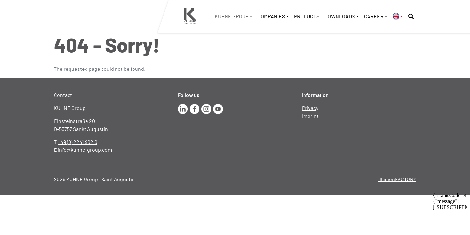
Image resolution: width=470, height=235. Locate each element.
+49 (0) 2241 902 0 (77, 142)
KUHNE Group (231, 16)
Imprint (310, 116)
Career (374, 16)
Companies (271, 16)
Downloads (339, 16)
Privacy (310, 108)
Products (306, 16)
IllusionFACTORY (397, 179)
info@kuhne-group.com (85, 150)
